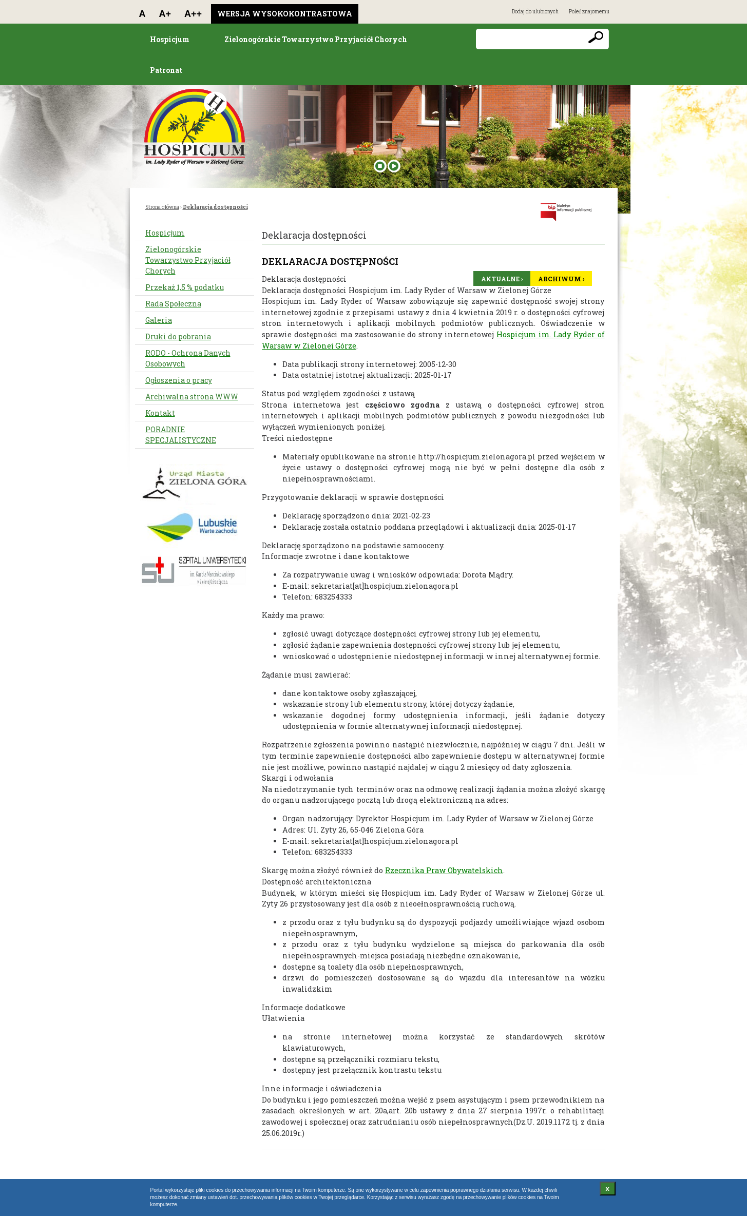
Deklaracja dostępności (215, 207)
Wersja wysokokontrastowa (284, 13)
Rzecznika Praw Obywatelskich (444, 870)
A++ (193, 13)
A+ (165, 13)
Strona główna (162, 207)
